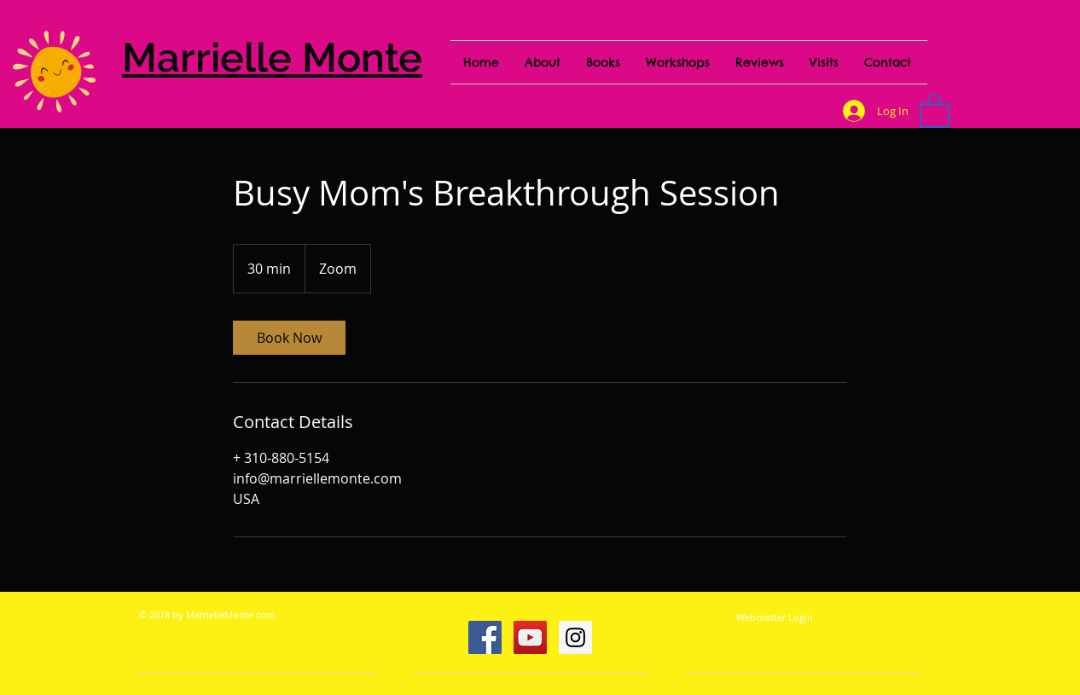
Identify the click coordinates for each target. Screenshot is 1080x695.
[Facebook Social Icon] (485, 637)
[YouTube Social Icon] (530, 637)
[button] (934, 110)
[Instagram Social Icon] (575, 637)
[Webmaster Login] (774, 617)
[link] (289, 338)
